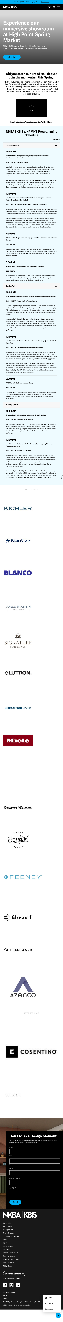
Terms (5, 1295)
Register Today (12, 57)
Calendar (6, 1250)
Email (11, 1169)
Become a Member (14, 1273)
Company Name (14, 1178)
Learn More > (45, 2)
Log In (18, 1278)
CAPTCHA (12, 1188)
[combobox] (54, 7)
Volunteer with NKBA (10, 1253)
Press (5, 1240)
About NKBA (7, 1227)
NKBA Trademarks (9, 1292)
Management (8, 1230)
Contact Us (7, 1223)
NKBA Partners (8, 1263)
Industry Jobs (8, 1246)
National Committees (11, 1259)
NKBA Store (7, 1266)
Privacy (5, 1299)
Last (10, 1165)
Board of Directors (9, 1256)
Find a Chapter (8, 1233)
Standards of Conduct (11, 1236)
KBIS (5, 1243)
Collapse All (56, 140)
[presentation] (24, 1194)
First (10, 1155)
